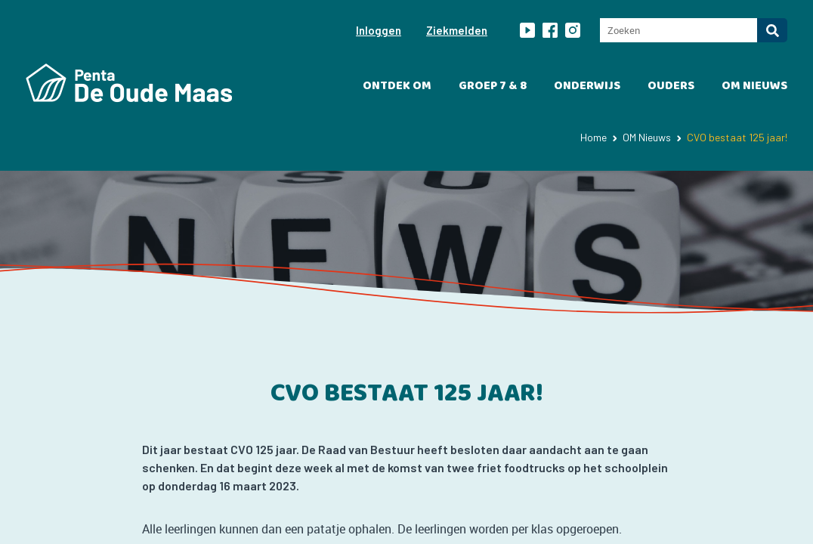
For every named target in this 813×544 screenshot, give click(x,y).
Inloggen (378, 30)
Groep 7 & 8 (493, 85)
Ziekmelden (456, 30)
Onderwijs (587, 85)
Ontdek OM (397, 85)
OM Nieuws (754, 85)
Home (593, 137)
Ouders (671, 85)
